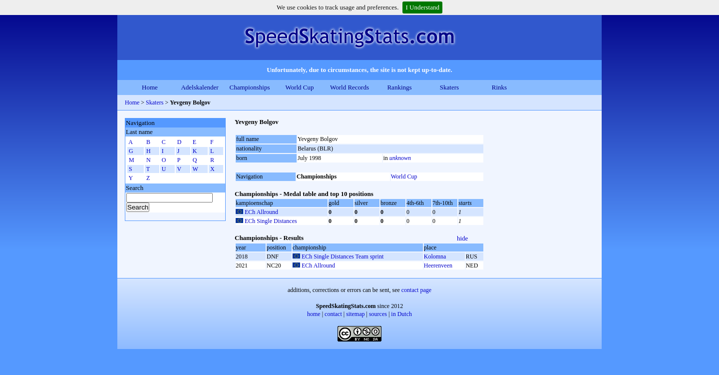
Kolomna (435, 256)
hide (462, 238)
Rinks (499, 87)
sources (378, 314)
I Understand (422, 7)
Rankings (399, 87)
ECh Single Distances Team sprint (342, 256)
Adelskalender (199, 87)
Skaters (449, 87)
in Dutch (401, 314)
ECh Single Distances (271, 221)
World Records (349, 87)
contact (333, 314)
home (314, 314)
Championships (250, 87)
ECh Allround (261, 212)
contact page (416, 290)
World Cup (299, 87)
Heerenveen (438, 265)
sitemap (355, 314)
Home (150, 87)
